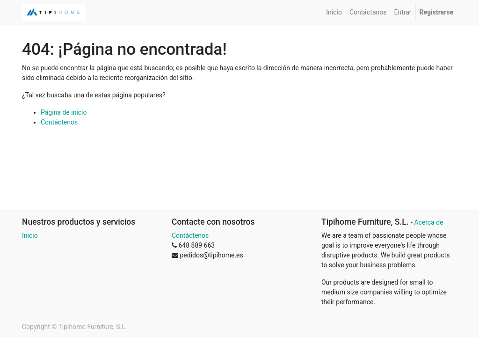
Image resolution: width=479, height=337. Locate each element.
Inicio (30, 235)
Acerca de (428, 222)
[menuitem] (334, 12)
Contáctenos (59, 122)
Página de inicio (64, 112)
